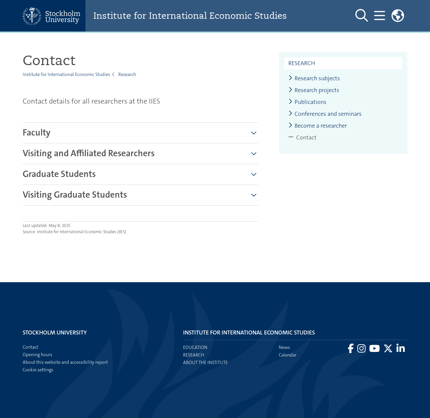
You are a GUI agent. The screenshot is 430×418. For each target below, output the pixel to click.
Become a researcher (317, 125)
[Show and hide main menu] (379, 16)
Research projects (313, 90)
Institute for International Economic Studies (193, 16)
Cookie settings (38, 370)
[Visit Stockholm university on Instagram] (362, 350)
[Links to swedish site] (397, 16)
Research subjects (314, 78)
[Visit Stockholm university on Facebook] (351, 350)
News (284, 347)
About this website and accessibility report (65, 362)
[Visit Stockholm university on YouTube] (375, 350)
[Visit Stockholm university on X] (388, 350)
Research (127, 74)
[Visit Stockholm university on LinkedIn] (400, 350)
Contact (30, 347)
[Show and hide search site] (361, 16)
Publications (307, 102)
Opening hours (37, 354)
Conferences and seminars (325, 114)
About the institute (205, 362)
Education (195, 347)
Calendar (288, 355)
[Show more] (254, 132)
